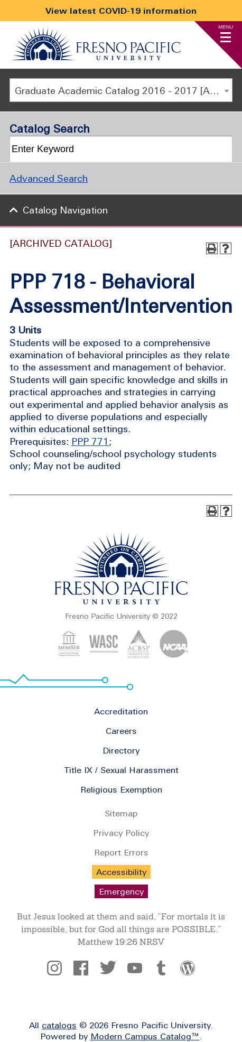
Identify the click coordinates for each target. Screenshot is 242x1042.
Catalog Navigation (65, 210)
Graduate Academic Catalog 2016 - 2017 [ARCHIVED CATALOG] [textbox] (123, 90)
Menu (225, 27)
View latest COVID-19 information (121, 10)
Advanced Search (49, 178)
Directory (121, 750)
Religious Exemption (121, 789)
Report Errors (121, 852)
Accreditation (121, 711)
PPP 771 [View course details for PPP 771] (90, 441)
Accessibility (121, 872)
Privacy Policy (121, 833)
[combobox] (121, 90)
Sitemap (121, 813)
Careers (121, 731)
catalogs (59, 1025)
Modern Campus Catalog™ (144, 1036)
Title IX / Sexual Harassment (121, 770)
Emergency (121, 891)
